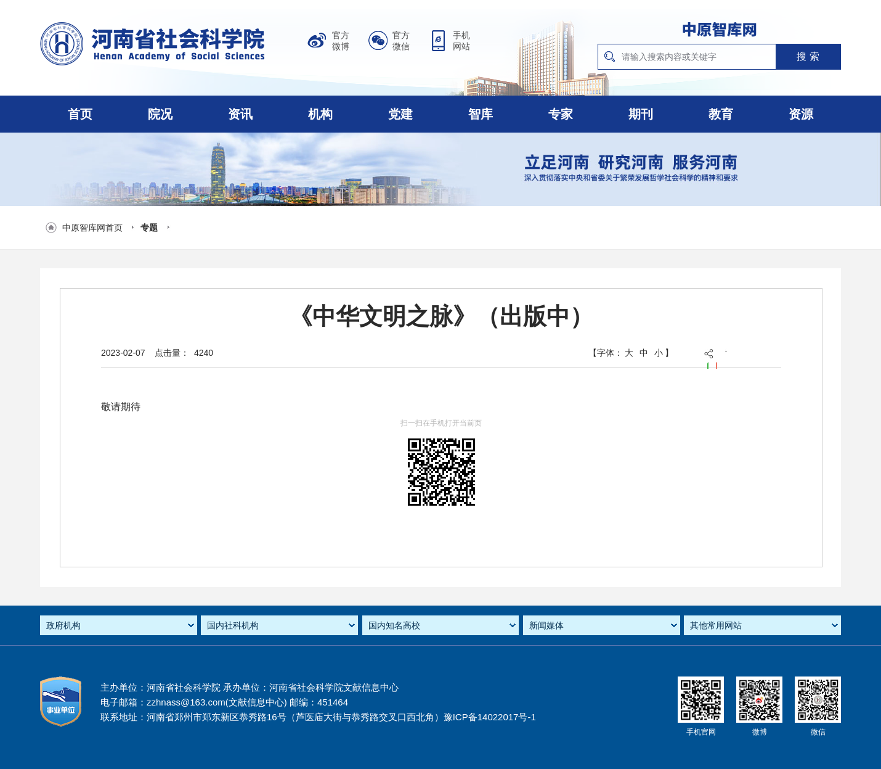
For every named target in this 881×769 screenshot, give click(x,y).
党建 (400, 114)
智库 (480, 114)
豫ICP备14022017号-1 (490, 717)
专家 (560, 114)
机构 (320, 114)
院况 (160, 114)
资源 (801, 114)
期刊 (640, 114)
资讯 (240, 114)
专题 (149, 227)
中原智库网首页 (92, 227)
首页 (80, 114)
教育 (720, 114)
